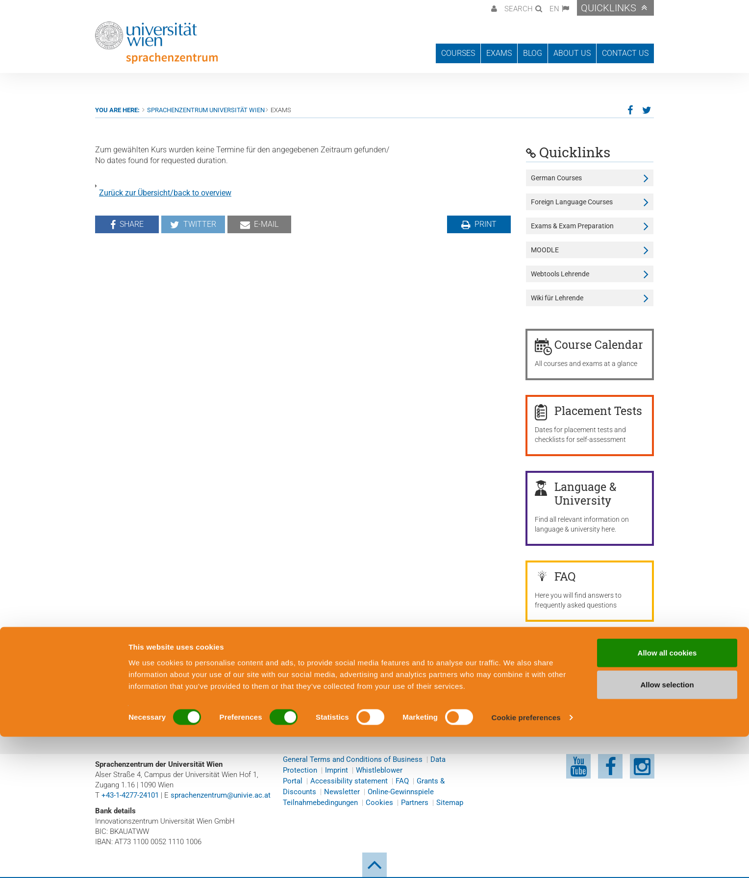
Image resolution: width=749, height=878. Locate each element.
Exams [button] (499, 53)
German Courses (556, 178)
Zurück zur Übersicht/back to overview (165, 192)
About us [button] (572, 53)
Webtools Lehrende (560, 274)
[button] (492, 8)
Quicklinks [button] (608, 8)
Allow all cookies (667, 793)
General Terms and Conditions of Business (353, 759)
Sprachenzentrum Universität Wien (206, 110)
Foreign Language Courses (572, 202)
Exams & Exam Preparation (572, 226)
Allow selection (667, 826)
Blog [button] (532, 53)
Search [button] (518, 8)
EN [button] (554, 8)
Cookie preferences (526, 858)
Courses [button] (458, 53)
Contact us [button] (625, 53)
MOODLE (545, 250)
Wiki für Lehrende (557, 298)
